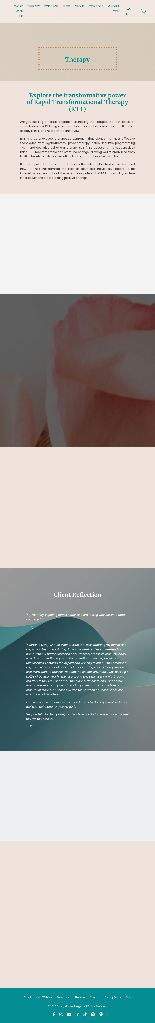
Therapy (80, 998)
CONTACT (102, 6)
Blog (128, 998)
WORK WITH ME (19, 11)
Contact (95, 998)
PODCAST (54, 6)
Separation (63, 998)
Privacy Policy (113, 998)
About (27, 998)
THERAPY (35, 6)
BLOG (70, 6)
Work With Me (44, 998)
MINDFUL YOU (120, 9)
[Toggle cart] (151, 11)
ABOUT (84, 6)
